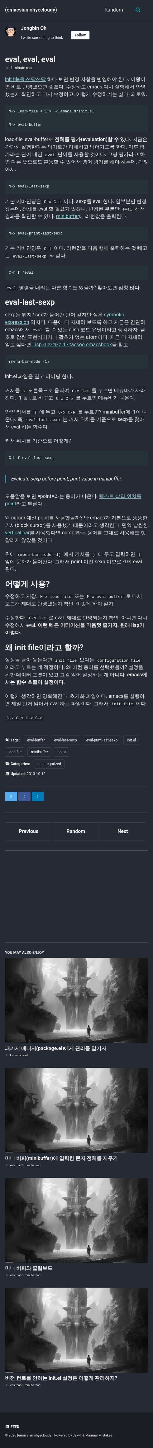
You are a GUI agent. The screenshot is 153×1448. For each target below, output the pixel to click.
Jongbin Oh (33, 28)
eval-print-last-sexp (102, 740)
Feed (12, 1427)
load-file (15, 752)
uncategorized (49, 764)
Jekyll (77, 1435)
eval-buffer (36, 740)
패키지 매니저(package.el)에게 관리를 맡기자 (55, 1048)
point (61, 752)
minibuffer (67, 216)
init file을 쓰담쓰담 (25, 79)
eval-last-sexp (65, 740)
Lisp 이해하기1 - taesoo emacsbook (72, 345)
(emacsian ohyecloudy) (31, 10)
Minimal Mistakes (98, 1435)
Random (113, 10)
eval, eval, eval (30, 59)
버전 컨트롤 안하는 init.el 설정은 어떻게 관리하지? (61, 1378)
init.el (131, 740)
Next (122, 831)
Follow (80, 35)
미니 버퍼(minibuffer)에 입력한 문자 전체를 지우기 (61, 1158)
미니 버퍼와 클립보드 (28, 1268)
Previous (28, 831)
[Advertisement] (76, 899)
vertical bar (17, 533)
